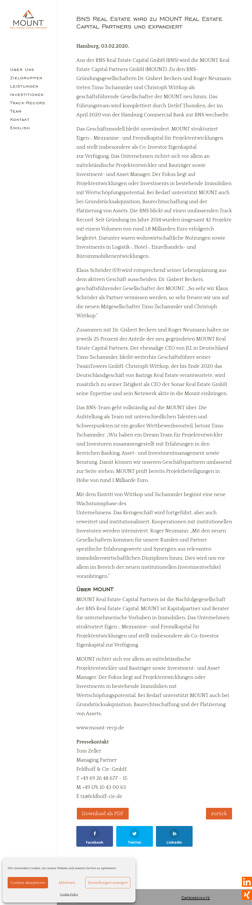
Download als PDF (103, 813)
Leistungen (24, 86)
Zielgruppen (26, 78)
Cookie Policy (69, 894)
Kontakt (20, 119)
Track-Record (27, 103)
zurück (219, 813)
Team (16, 111)
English (20, 128)
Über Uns (22, 69)
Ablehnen (66, 883)
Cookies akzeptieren (27, 883)
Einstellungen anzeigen (108, 883)
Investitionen (27, 94)
